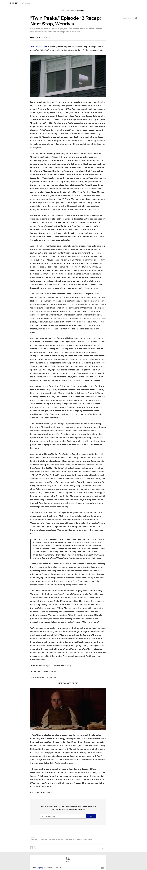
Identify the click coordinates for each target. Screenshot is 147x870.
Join (91, 816)
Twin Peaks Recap (38, 47)
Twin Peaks (34, 839)
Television (79, 839)
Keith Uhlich (35, 37)
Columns (88, 839)
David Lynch (59, 839)
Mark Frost (70, 839)
